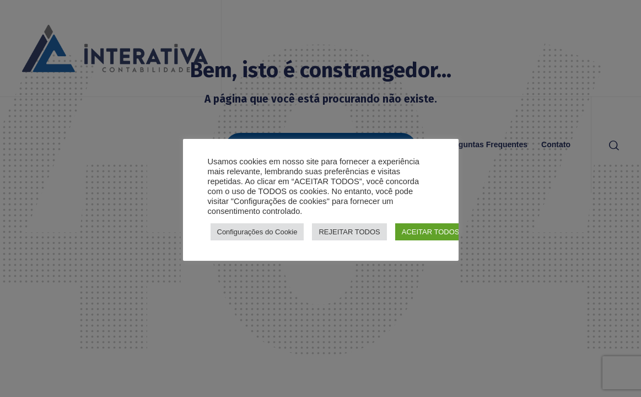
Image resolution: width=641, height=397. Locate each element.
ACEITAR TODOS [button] (431, 232)
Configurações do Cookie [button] (257, 232)
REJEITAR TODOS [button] (349, 232)
